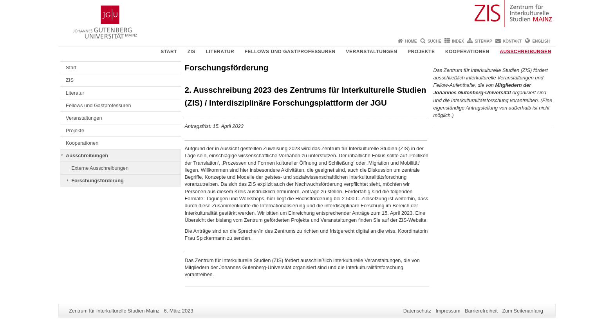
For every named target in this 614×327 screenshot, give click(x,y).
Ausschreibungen (525, 51)
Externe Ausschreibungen (99, 168)
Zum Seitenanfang (522, 311)
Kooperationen (467, 51)
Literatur (220, 51)
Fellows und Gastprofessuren (290, 51)
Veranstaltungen (371, 51)
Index (458, 41)
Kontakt (512, 41)
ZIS (191, 51)
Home (411, 41)
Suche (434, 41)
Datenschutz (417, 311)
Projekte (421, 51)
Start (169, 51)
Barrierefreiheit (481, 311)
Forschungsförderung (97, 180)
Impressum (447, 311)
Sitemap (483, 41)
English (541, 41)
